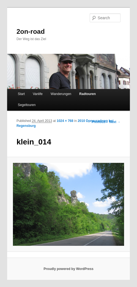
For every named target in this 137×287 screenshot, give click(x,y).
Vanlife (38, 94)
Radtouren (87, 94)
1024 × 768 (65, 121)
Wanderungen (61, 94)
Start (21, 94)
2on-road (31, 31)
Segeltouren (27, 105)
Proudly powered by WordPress (68, 269)
